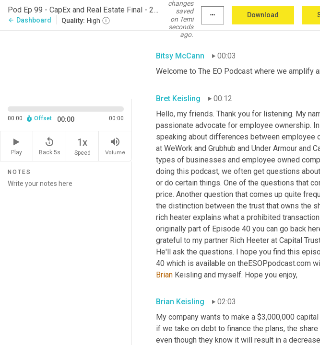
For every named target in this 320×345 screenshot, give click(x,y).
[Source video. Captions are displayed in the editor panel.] (66, 64)
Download (263, 15)
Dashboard (29, 20)
